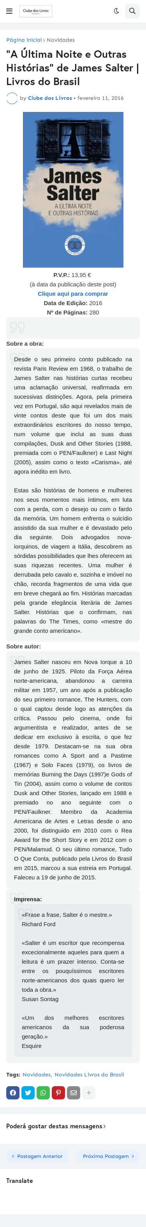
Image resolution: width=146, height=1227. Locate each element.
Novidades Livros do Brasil (89, 1074)
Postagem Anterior (40, 1156)
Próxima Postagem (106, 1156)
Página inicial (24, 40)
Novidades (61, 40)
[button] (9, 11)
